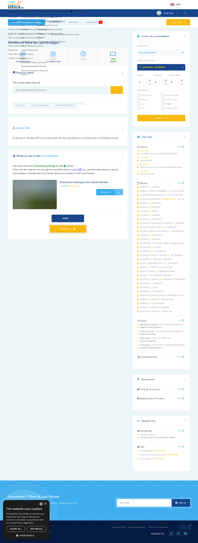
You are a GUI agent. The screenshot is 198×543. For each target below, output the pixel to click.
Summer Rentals (75, 13)
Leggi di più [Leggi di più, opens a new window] (28, 523)
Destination (142, 46)
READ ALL (67, 229)
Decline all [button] (36, 529)
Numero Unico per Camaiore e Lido (158, 455)
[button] (26, 535)
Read (181, 357)
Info (181, 389)
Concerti (42, 34)
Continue (161, 118)
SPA (142, 104)
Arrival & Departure (146, 61)
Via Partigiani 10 (151, 459)
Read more (112, 192)
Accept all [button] (15, 529)
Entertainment (171, 108)
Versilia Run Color (145, 172)
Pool (143, 108)
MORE (68, 218)
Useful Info (73, 22)
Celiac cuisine (171, 100)
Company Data (118, 527)
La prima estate (144, 159)
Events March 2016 (65, 105)
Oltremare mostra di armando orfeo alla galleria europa (159, 165)
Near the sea (146, 95)
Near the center (172, 95)
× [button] (45, 504)
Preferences (142, 90)
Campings (54, 13)
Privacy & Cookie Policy (158, 527)
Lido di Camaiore (26, 34)
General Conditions (136, 527)
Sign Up (180, 503)
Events (107, 13)
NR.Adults (157, 75)
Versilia (16, 13)
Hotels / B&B (35, 13)
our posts (75, 169)
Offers (94, 13)
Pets (167, 104)
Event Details (55, 22)
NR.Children (174, 75)
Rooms (140, 75)
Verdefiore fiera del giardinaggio (26, 22)
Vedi (181, 320)
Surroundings (94, 22)
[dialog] (26, 520)
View (181, 147)
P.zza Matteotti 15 (151, 451)
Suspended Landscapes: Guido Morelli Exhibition (157, 152)
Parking (144, 100)
